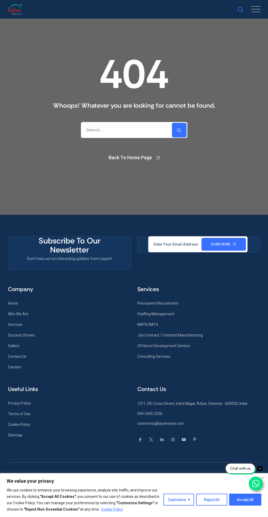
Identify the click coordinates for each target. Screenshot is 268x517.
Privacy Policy (19, 403)
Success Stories (21, 335)
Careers (14, 367)
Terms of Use (19, 414)
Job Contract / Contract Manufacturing (170, 335)
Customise (177, 500)
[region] (134, 495)
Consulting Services (153, 356)
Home (13, 303)
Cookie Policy (112, 509)
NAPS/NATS (147, 324)
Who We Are (18, 314)
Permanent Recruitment (157, 303)
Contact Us (17, 356)
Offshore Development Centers (163, 346)
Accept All (245, 500)
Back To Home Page (130, 157)
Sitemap (15, 435)
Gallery (13, 346)
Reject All (212, 500)
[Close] (262, 477)
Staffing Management (155, 314)
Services (15, 324)
